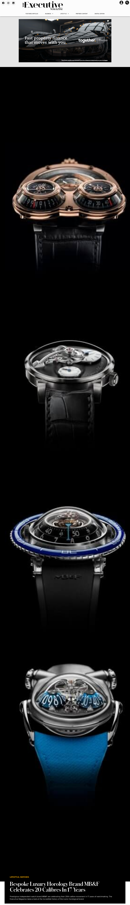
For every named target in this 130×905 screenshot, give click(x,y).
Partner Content (82, 13)
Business (49, 13)
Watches (24, 877)
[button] (127, 3)
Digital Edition (99, 13)
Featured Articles (32, 13)
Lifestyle (64, 13)
